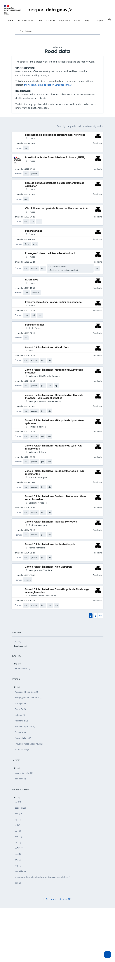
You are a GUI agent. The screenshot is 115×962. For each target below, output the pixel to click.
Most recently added (93, 126)
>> (100, 615)
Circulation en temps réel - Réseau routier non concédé (56, 208)
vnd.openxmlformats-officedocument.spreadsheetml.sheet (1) (43, 877)
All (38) (18, 641)
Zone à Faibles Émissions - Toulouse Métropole (51, 522)
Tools (39, 20)
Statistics (50, 20)
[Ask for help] (107, 954)
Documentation (25, 20)
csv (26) (18, 802)
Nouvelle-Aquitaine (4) (25, 726)
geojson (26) (20, 807)
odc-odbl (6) (20, 778)
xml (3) (18, 831)
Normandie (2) (21, 720)
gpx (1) (18, 854)
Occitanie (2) (20, 732)
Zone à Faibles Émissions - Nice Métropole (48, 567)
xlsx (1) (18, 882)
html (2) (18, 836)
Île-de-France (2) (22, 749)
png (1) (18, 865)
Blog (86, 20)
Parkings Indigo (33, 231)
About (77, 20)
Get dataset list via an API (58, 899)
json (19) (18, 813)
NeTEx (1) (19, 848)
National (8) (20, 715)
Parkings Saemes (34, 325)
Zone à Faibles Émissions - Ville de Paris (47, 347)
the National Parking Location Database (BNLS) (48, 84)
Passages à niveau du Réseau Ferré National (50, 253)
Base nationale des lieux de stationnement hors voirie (55, 135)
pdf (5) (18, 825)
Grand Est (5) (20, 709)
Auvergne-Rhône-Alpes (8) (26, 692)
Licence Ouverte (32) (24, 773)
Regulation (64, 20)
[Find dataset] (57, 31)
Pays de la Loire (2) (23, 738)
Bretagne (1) (20, 703)
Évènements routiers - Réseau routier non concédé (53, 302)
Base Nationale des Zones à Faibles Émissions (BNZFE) (55, 157)
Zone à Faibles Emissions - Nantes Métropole (50, 544)
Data (10, 20)
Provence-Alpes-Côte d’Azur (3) (29, 743)
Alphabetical (74, 126)
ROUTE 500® (31, 280)
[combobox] (57, 31)
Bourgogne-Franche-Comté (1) (28, 697)
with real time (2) (22, 668)
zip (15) (18, 819)
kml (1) (18, 859)
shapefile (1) (20, 871)
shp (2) (18, 842)
